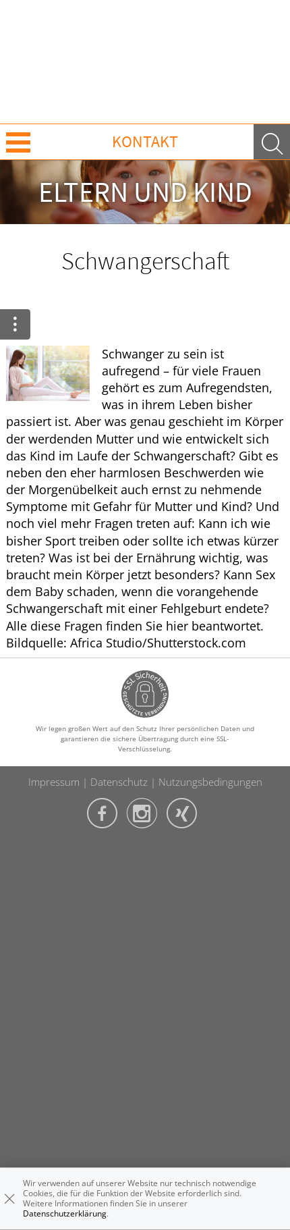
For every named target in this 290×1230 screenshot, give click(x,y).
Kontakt (145, 141)
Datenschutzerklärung (65, 1213)
